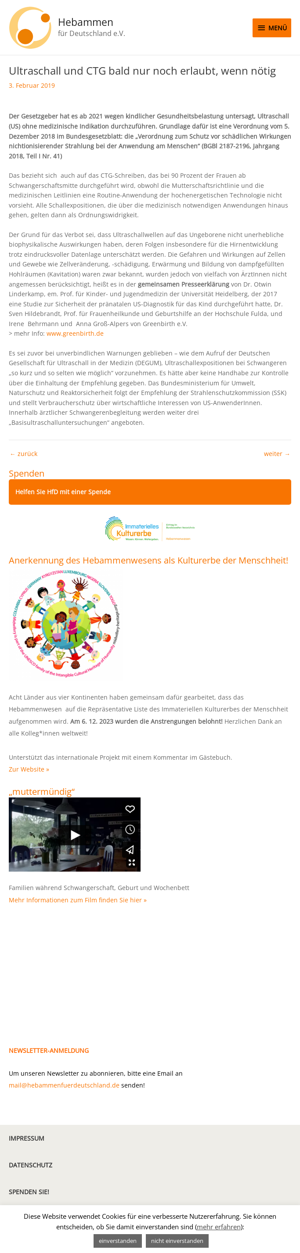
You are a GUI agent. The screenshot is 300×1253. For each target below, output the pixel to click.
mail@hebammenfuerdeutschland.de (64, 1085)
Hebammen (85, 22)
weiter (277, 454)
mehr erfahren (219, 1226)
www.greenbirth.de (75, 333)
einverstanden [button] (118, 1241)
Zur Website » (29, 769)
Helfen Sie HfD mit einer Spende (63, 492)
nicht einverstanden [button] (177, 1241)
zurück (23, 454)
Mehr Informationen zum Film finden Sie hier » (78, 900)
